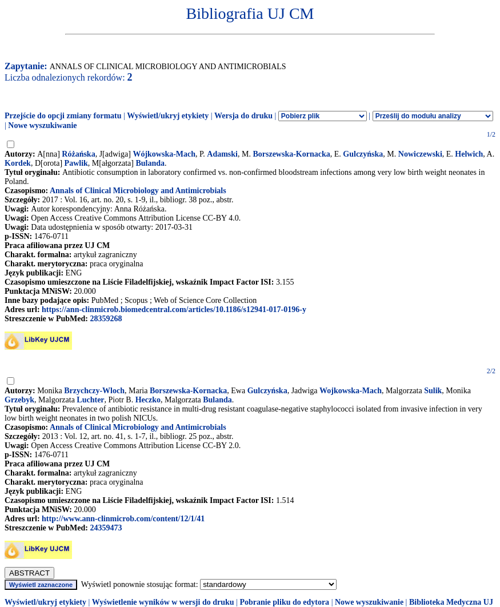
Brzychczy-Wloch (94, 390)
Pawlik (76, 163)
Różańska (78, 154)
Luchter (90, 400)
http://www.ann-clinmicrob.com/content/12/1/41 (123, 518)
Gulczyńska (363, 154)
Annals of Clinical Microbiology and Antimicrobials (138, 190)
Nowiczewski (420, 154)
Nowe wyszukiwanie (42, 125)
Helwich (469, 154)
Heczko (148, 400)
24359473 (106, 528)
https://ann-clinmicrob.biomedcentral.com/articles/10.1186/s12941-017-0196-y (174, 309)
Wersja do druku (243, 115)
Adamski (222, 154)
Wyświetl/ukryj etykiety (168, 115)
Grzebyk (19, 400)
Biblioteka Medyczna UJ (451, 602)
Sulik (433, 390)
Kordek (18, 163)
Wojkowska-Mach (350, 390)
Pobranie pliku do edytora (284, 602)
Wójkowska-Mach (164, 154)
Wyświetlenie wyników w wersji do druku (163, 602)
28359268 (106, 318)
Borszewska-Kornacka (291, 154)
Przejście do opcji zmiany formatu (63, 115)
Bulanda (150, 163)
